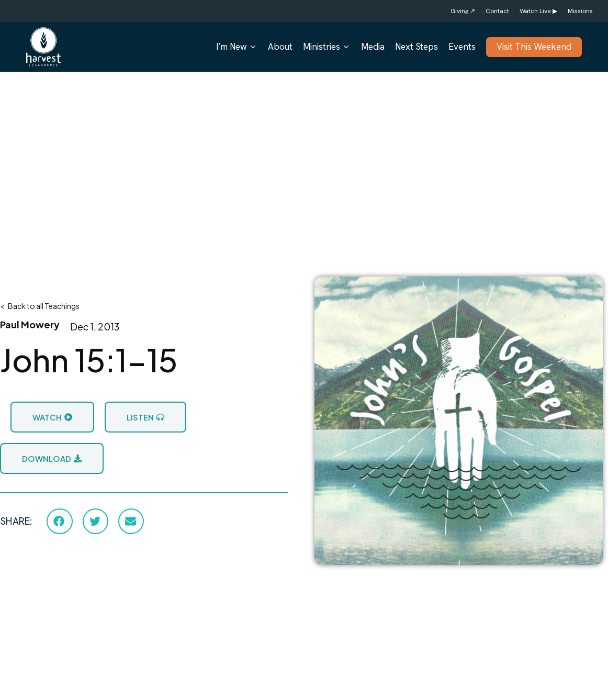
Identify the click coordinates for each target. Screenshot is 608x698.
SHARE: (16, 521)
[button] (59, 521)
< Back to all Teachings (40, 306)
